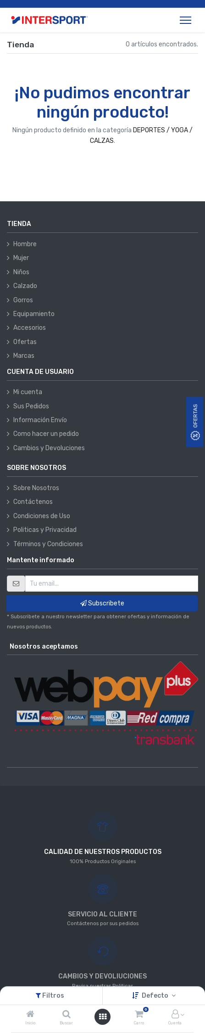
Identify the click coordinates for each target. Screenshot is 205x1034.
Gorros (23, 300)
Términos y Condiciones (48, 544)
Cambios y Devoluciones (49, 448)
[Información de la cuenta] (175, 1015)
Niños (21, 272)
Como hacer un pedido (46, 434)
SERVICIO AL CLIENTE (102, 914)
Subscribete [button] (102, 603)
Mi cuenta (27, 392)
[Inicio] (30, 1015)
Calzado (25, 286)
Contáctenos (33, 502)
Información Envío (40, 420)
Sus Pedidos (31, 406)
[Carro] (139, 1015)
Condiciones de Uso (41, 516)
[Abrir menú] (102, 1017)
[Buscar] (66, 1015)
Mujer (21, 258)
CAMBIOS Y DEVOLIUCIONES (102, 976)
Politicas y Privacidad (45, 530)
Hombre (25, 244)
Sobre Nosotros (36, 488)
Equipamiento (34, 314)
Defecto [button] (156, 996)
